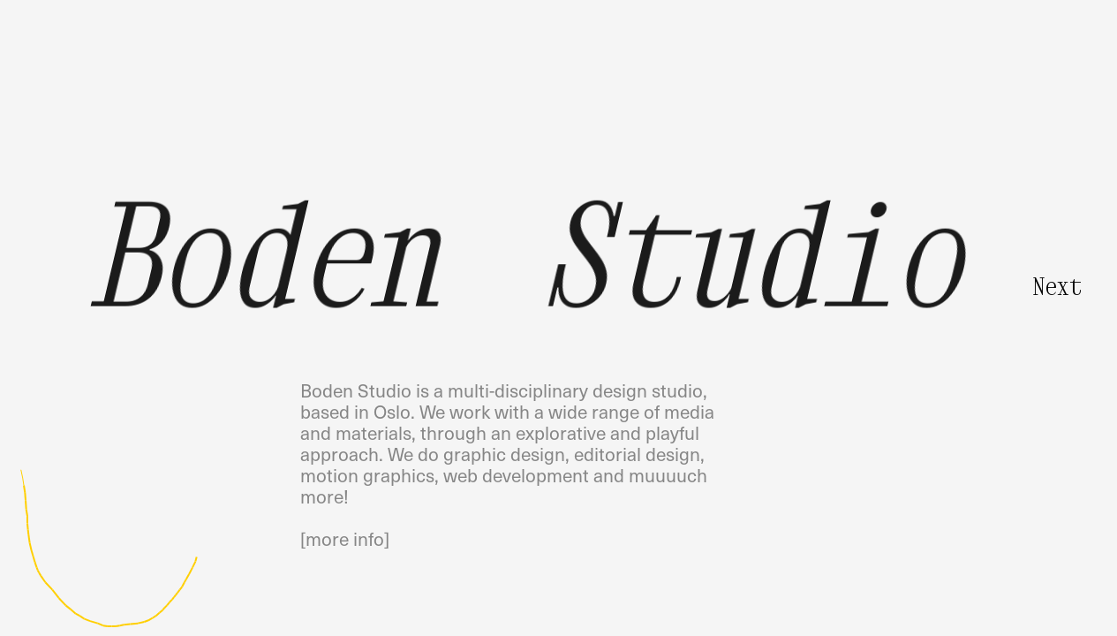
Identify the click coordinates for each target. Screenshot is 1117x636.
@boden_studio (364, 102)
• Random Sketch (956, 617)
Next (1057, 286)
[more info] (344, 538)
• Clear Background (1055, 617)
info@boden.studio (377, 81)
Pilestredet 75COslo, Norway (802, 91)
